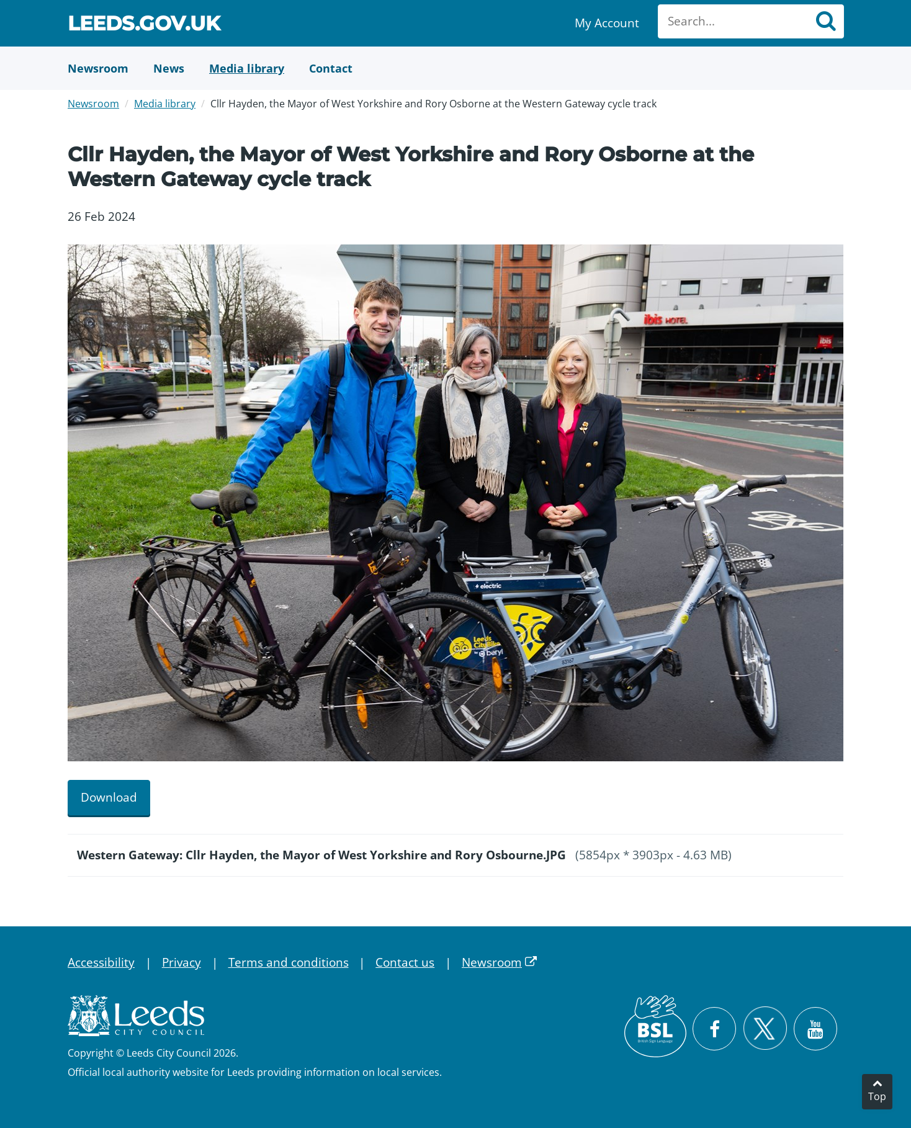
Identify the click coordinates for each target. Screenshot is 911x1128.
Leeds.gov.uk (144, 25)
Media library (164, 103)
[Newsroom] (98, 68)
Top (877, 1096)
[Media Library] (246, 68)
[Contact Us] (330, 68)
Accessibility (101, 962)
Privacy (181, 962)
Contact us (404, 962)
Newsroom (93, 103)
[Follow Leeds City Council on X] (765, 1028)
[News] (168, 68)
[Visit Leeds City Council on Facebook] (714, 1028)
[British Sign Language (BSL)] (655, 1026)
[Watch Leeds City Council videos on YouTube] (815, 1028)
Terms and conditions (288, 962)
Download (109, 797)
